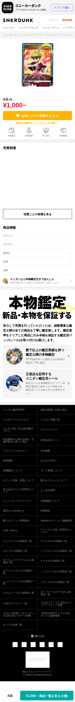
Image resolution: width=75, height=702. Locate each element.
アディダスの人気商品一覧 (55, 582)
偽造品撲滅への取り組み (54, 409)
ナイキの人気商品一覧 (53, 560)
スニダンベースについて (16, 419)
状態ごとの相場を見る (38, 214)
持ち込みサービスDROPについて (18, 490)
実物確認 (63, 136)
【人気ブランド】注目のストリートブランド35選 (56, 603)
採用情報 (8, 460)
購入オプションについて (54, 480)
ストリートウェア (28, 27)
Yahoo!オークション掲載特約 (56, 520)
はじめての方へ (49, 460)
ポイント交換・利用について (18, 480)
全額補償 (29, 136)
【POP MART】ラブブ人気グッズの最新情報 (55, 614)
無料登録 (67, 20)
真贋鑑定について (12, 470)
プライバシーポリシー (15, 450)
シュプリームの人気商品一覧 (56, 571)
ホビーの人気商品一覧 (15, 551)
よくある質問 (48, 490)
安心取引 (46, 136)
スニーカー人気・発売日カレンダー (56, 530)
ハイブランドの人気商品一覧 (56, 551)
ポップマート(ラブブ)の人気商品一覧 (56, 593)
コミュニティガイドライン (17, 500)
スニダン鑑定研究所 (14, 409)
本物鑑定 (12, 136)
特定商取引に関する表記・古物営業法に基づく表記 (18, 440)
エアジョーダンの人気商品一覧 (18, 571)
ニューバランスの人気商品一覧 (18, 582)
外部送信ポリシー (50, 440)
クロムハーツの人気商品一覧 (18, 592)
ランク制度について (51, 470)
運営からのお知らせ (14, 510)
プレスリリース (49, 429)
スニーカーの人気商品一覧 (17, 541)
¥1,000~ (47, 696)
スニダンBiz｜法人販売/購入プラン (18, 429)
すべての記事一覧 (12, 624)
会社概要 (45, 450)
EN (42, 636)
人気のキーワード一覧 (15, 603)
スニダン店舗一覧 (50, 419)
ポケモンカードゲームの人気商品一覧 (18, 561)
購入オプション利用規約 (16, 520)
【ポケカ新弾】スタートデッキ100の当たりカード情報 (18, 614)
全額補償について (50, 500)
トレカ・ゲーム (50, 27)
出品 (10, 695)
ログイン (54, 20)
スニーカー (9, 27)
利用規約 (45, 510)
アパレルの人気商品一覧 (54, 541)
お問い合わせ (10, 530)
